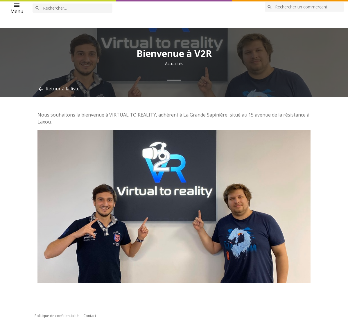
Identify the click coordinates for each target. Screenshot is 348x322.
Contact (89, 315)
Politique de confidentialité (57, 315)
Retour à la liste (58, 89)
